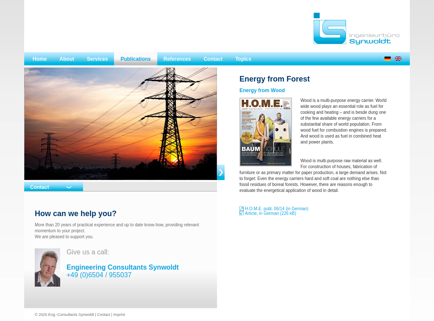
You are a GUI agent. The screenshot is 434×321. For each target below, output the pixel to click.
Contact (213, 59)
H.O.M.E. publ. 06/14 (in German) (277, 208)
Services (97, 59)
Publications (135, 59)
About (66, 59)
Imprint (119, 315)
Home (40, 59)
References (177, 59)
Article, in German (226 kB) (270, 213)
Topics (243, 59)
